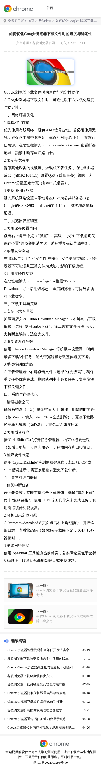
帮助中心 (45, 21)
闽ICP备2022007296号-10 (50, 762)
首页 (50, 8)
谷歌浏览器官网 (43, 43)
